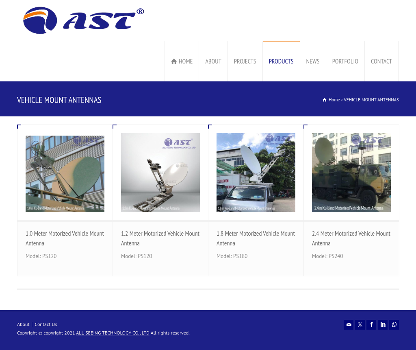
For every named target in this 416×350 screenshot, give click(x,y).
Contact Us (46, 324)
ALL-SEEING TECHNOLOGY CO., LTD (113, 333)
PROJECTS (245, 61)
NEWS (313, 61)
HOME (186, 61)
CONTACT (381, 61)
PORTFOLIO (345, 61)
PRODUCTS (281, 61)
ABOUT (213, 61)
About (23, 324)
